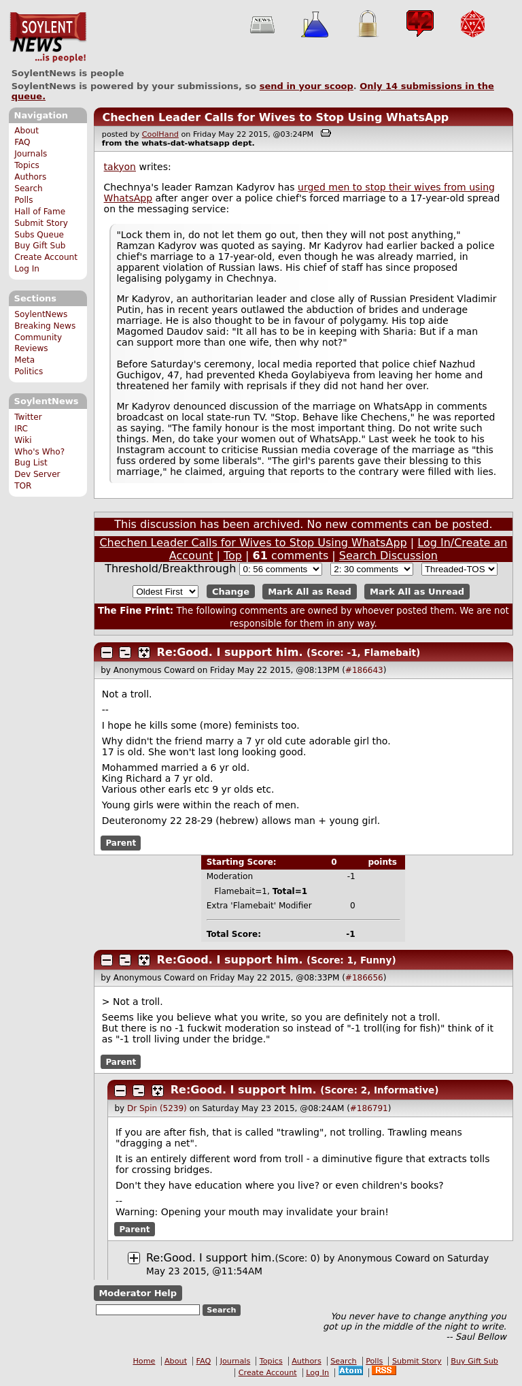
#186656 (364, 978)
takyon (120, 166)
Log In (26, 269)
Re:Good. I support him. (230, 652)
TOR (22, 486)
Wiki (22, 440)
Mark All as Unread (417, 592)
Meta (24, 360)
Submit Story (41, 223)
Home (144, 1361)
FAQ (22, 142)
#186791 (369, 1108)
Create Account (45, 257)
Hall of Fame (39, 211)
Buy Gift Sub (39, 245)
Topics (26, 165)
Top (233, 555)
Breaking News (44, 326)
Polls (23, 200)
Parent (120, 843)
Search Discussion (388, 555)
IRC (21, 428)
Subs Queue (39, 235)
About (26, 130)
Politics (28, 371)
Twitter (27, 417)
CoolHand (160, 134)
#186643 (364, 670)
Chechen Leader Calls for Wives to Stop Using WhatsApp (275, 117)
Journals (30, 154)
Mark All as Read (309, 592)
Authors (30, 177)
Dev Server (37, 474)
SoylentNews (48, 37)
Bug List (31, 462)
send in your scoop (306, 86)
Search (28, 188)
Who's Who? (39, 452)
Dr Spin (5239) (157, 1108)
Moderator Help (138, 1293)
